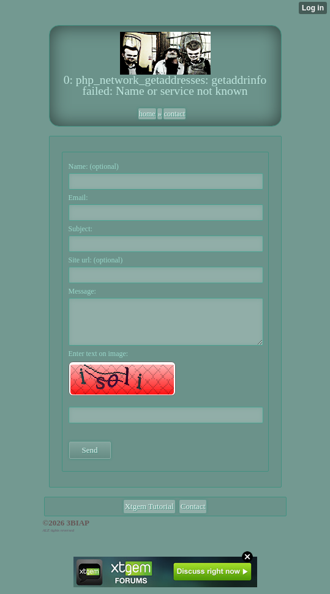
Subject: (80, 229)
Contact (193, 506)
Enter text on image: (99, 353)
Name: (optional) (94, 166)
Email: (78, 197)
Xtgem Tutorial (149, 506)
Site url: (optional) (96, 260)
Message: (82, 291)
